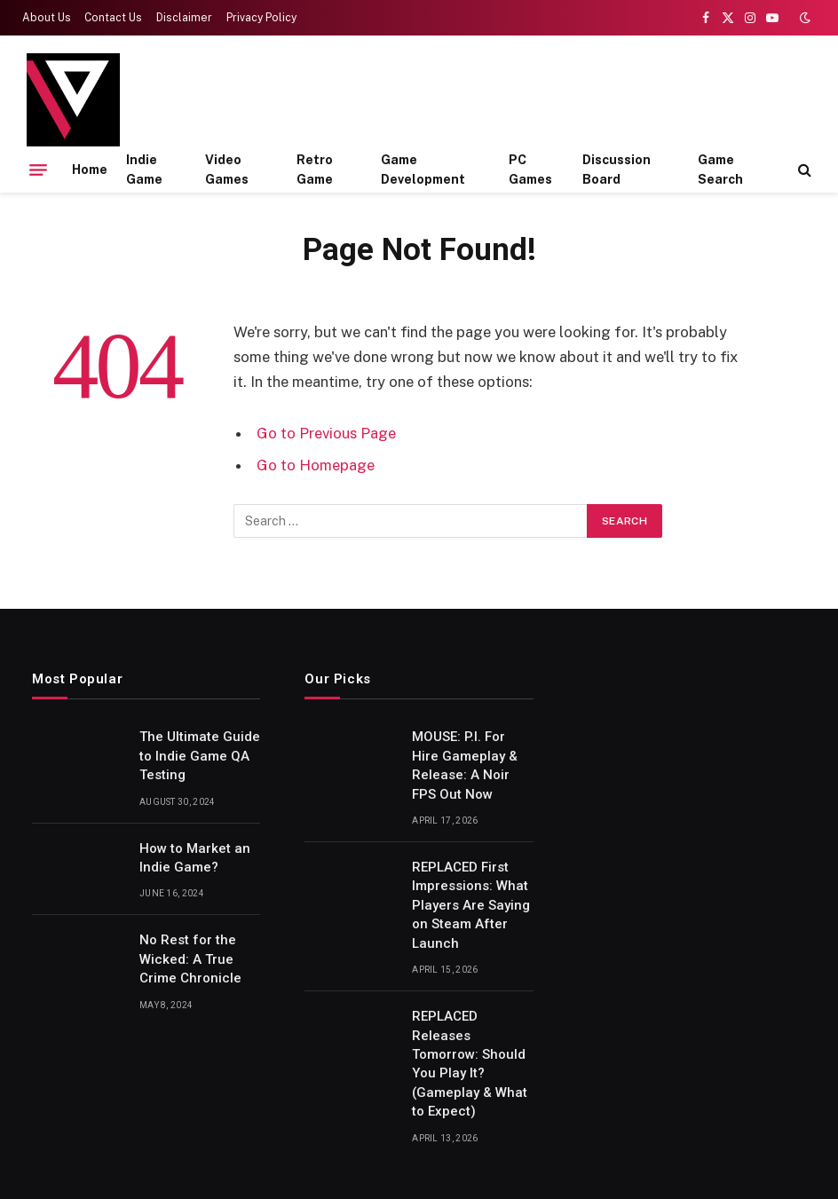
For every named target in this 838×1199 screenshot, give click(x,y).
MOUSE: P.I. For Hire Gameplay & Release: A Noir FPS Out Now (465, 765)
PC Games (530, 169)
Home (89, 169)
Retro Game (314, 169)
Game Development (423, 169)
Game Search (720, 169)
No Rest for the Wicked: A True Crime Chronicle (190, 959)
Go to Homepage (316, 465)
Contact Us (113, 18)
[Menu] (38, 169)
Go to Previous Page (326, 433)
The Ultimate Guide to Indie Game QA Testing (199, 756)
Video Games (227, 169)
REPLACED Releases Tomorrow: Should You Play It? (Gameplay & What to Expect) (469, 1063)
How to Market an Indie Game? (194, 857)
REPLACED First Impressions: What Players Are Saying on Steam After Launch (471, 905)
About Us (46, 18)
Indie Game (144, 169)
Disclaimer (184, 18)
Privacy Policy (261, 18)
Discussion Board (616, 169)
